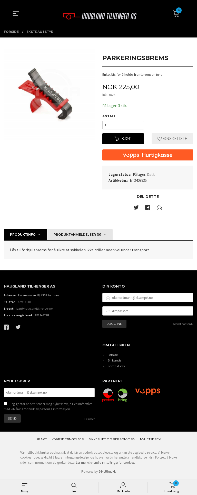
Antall (109, 116)
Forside (112, 356)
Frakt (41, 440)
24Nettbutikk (107, 473)
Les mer (89, 420)
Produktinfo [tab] (23, 235)
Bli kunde (114, 361)
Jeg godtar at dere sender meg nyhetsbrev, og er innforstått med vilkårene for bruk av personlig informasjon (48, 408)
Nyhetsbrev (150, 440)
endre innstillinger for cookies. (114, 464)
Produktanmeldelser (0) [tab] (77, 235)
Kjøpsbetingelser (68, 440)
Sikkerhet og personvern (112, 440)
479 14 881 (24, 303)
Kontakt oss (116, 367)
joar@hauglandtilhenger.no (34, 309)
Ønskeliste (172, 139)
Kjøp (123, 139)
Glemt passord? (183, 325)
